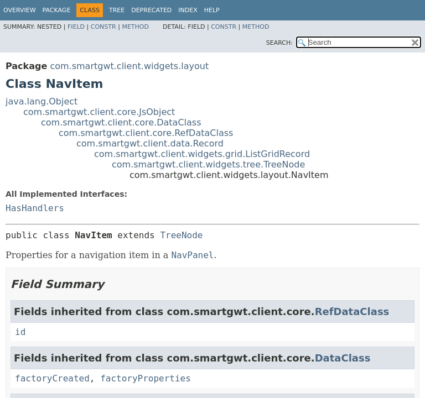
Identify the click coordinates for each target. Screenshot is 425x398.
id (20, 332)
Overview (19, 10)
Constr (103, 26)
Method (135, 26)
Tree (117, 10)
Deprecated (151, 10)
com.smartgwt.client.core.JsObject (99, 112)
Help (212, 10)
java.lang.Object (41, 101)
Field (76, 26)
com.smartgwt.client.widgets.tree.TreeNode (208, 164)
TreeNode (181, 235)
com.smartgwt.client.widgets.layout (129, 66)
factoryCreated (52, 378)
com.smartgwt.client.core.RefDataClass (146, 133)
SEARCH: (279, 42)
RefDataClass (352, 311)
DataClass (343, 358)
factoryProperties (145, 378)
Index (187, 10)
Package (57, 10)
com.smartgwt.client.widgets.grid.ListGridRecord (202, 154)
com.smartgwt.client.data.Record (150, 143)
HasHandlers (35, 208)
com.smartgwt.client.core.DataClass (121, 122)
